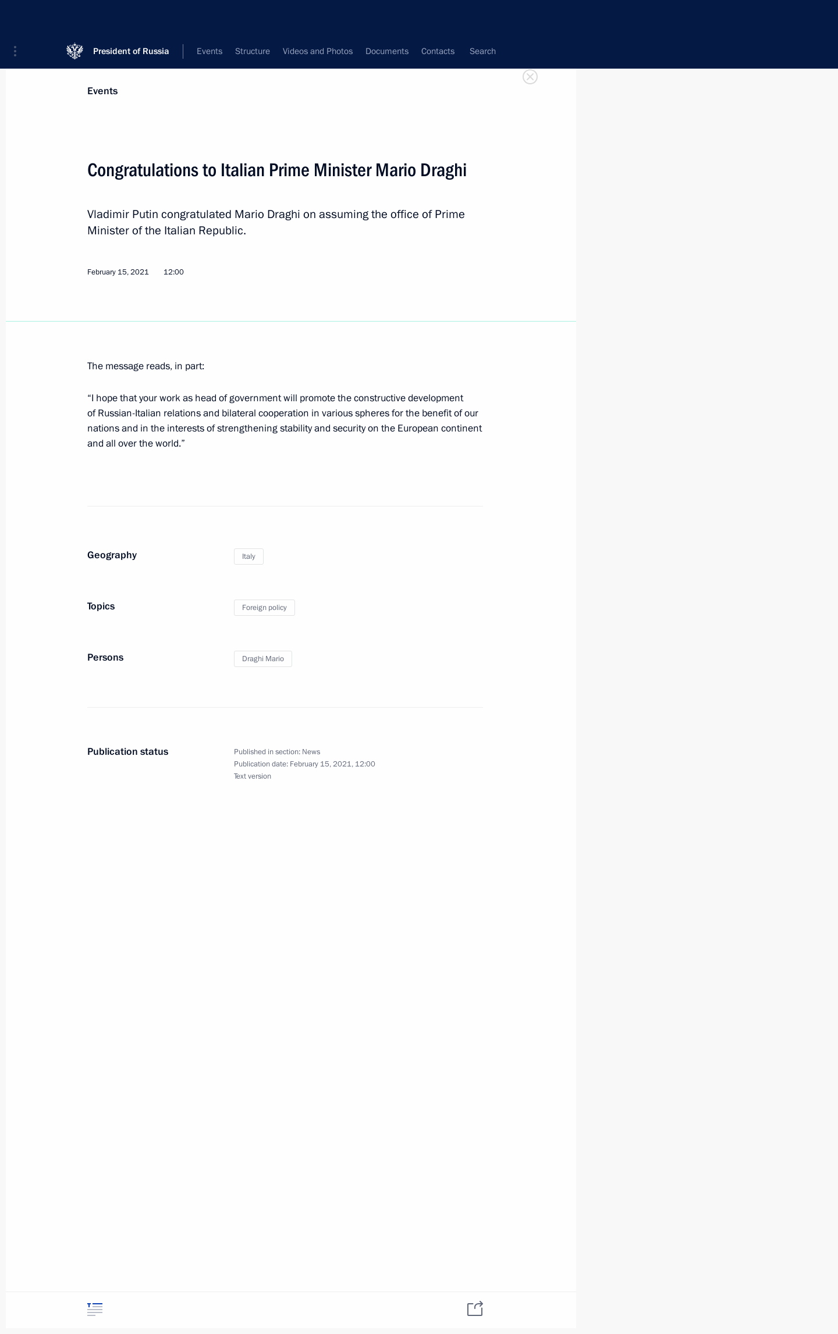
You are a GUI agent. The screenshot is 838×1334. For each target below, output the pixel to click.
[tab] (95, 1309)
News (311, 752)
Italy (248, 556)
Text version (252, 776)
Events (102, 91)
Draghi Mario (263, 659)
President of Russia (131, 17)
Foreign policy (264, 607)
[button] (19, 17)
